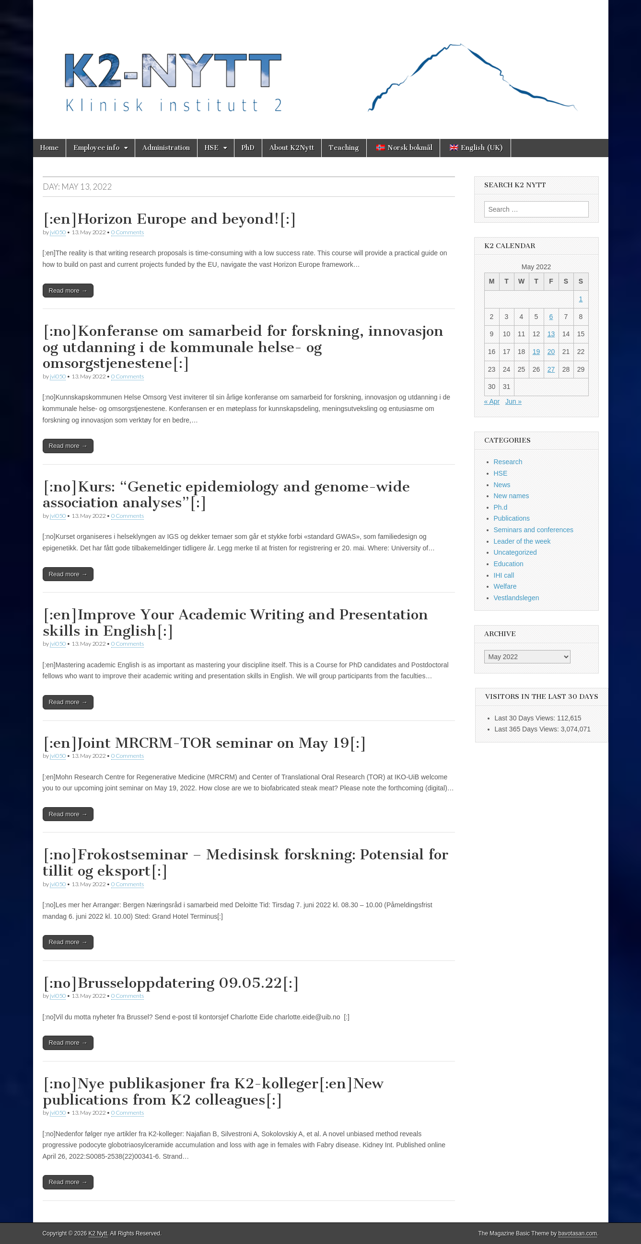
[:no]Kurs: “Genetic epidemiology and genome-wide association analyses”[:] (226, 495)
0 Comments (127, 232)
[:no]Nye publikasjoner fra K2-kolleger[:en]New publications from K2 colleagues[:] (213, 1091)
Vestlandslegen (516, 598)
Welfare (505, 586)
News (502, 485)
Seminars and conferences (534, 530)
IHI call (504, 575)
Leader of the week (522, 541)
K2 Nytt (98, 1233)
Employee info (96, 148)
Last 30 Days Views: (526, 718)
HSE (212, 148)
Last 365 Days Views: (528, 729)
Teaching (344, 148)
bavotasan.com (578, 1233)
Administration (166, 148)
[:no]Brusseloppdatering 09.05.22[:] (171, 983)
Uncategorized (515, 552)
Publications (512, 518)
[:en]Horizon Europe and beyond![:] (170, 219)
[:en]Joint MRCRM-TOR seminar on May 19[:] (205, 743)
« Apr (492, 401)
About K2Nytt (291, 148)
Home (49, 148)
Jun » (513, 401)
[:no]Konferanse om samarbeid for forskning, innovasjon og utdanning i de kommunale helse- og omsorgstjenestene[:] (243, 347)
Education (509, 564)
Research (508, 462)
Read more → (68, 290)
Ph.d (501, 507)
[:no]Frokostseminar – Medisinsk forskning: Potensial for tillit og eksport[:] (245, 862)
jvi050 (58, 232)
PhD (248, 148)
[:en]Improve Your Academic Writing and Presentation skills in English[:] (235, 622)
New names (511, 496)
